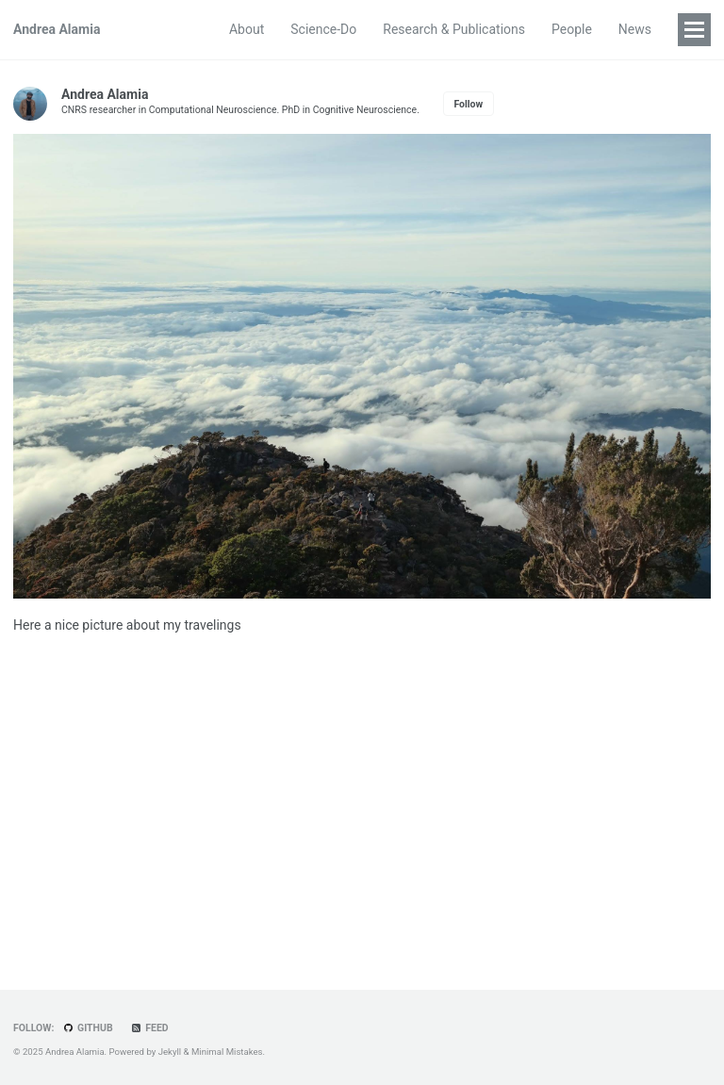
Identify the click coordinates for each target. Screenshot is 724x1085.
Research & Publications (454, 29)
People (571, 29)
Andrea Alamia (56, 29)
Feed (149, 1028)
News (634, 29)
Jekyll (170, 1051)
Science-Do (323, 29)
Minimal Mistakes (227, 1051)
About (246, 29)
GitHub (87, 1028)
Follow (468, 104)
